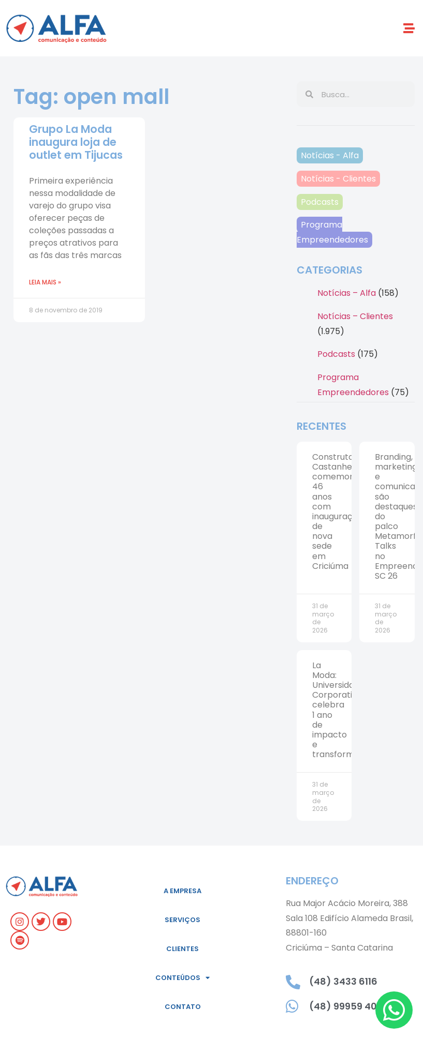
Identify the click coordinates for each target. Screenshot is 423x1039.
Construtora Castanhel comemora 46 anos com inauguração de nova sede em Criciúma (337, 511)
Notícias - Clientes (338, 179)
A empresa (182, 891)
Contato (183, 1007)
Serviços (182, 920)
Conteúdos (182, 977)
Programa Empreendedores (332, 232)
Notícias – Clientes (355, 316)
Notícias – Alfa (346, 293)
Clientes (182, 949)
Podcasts (320, 202)
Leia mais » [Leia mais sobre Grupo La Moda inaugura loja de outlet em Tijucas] (45, 282)
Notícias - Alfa (330, 155)
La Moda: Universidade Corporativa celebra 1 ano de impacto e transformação (343, 710)
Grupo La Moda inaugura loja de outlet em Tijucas (76, 142)
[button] (409, 28)
